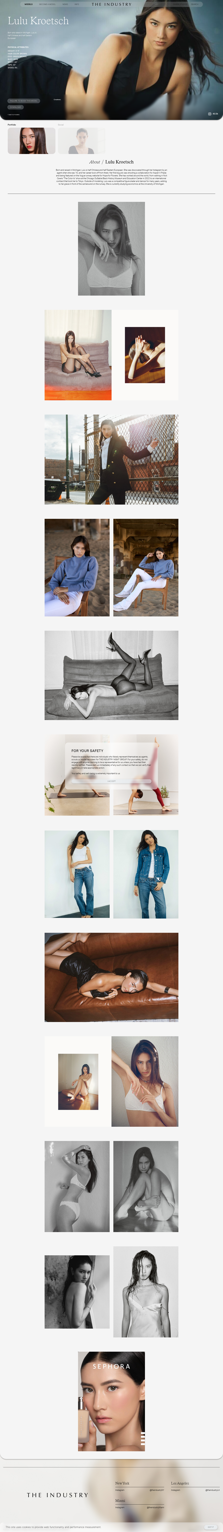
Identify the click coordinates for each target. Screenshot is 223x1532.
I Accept (111, 781)
